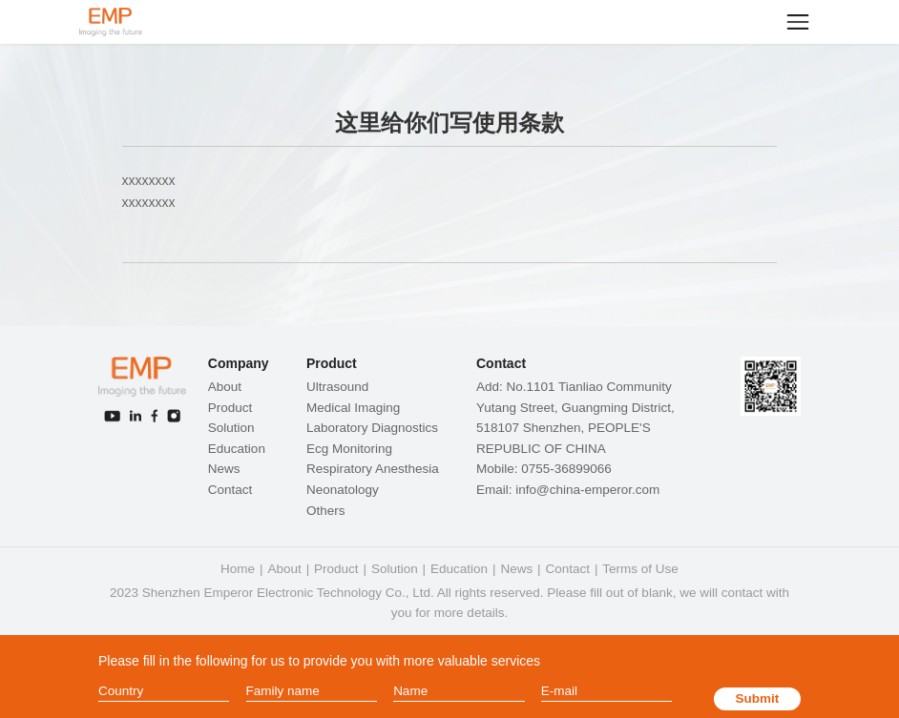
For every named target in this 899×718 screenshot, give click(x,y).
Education (236, 448)
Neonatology (342, 489)
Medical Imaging (353, 407)
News (224, 469)
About (224, 387)
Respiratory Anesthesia (372, 469)
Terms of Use (640, 569)
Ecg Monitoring (349, 448)
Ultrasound (337, 387)
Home (237, 569)
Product (230, 407)
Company (238, 363)
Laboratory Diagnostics (372, 428)
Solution (231, 428)
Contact (230, 489)
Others (325, 510)
